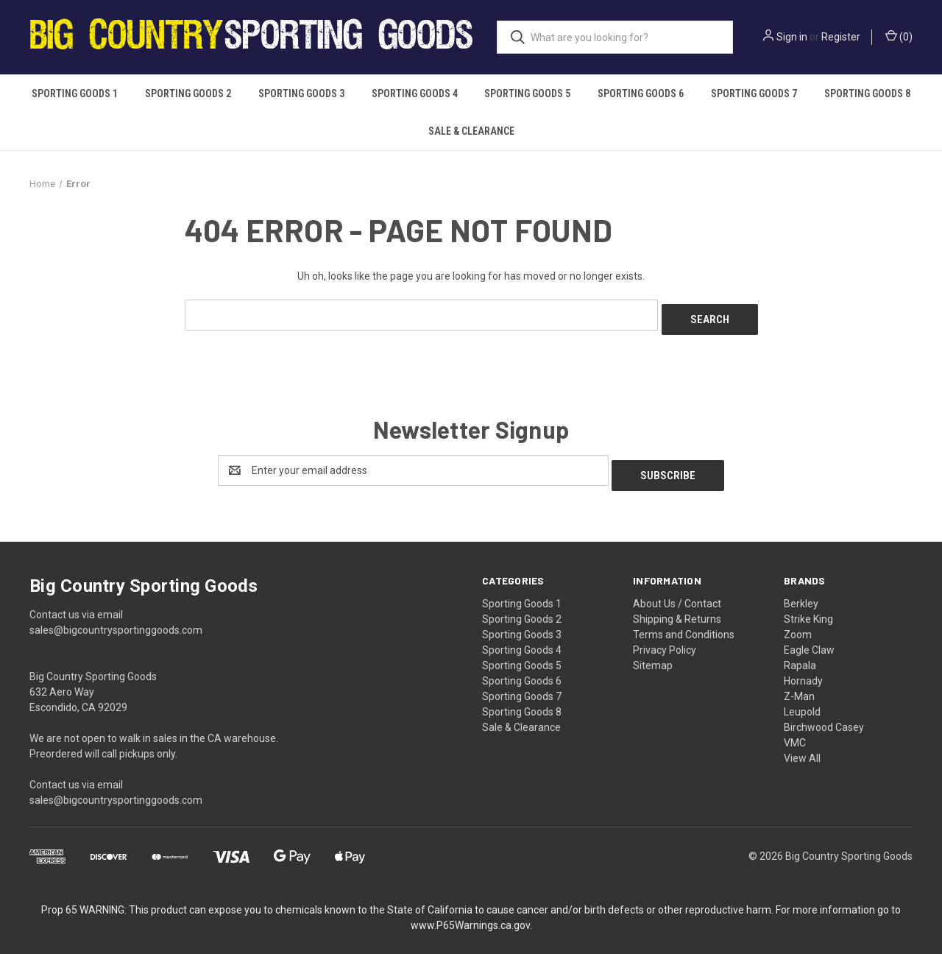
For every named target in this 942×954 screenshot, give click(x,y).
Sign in (791, 37)
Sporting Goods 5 (527, 93)
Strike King (808, 609)
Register (840, 37)
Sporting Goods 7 (754, 93)
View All (802, 748)
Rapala (800, 655)
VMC (795, 732)
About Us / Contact (677, 593)
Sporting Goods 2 (188, 93)
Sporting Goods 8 (867, 93)
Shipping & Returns (677, 609)
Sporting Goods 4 (415, 93)
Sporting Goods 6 (641, 93)
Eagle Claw (809, 640)
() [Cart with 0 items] (899, 36)
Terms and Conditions (683, 624)
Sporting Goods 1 (75, 93)
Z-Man (799, 686)
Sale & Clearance (471, 131)
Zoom (798, 624)
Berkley (801, 593)
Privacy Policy (664, 640)
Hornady (803, 670)
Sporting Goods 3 (301, 93)
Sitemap (653, 655)
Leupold (802, 701)
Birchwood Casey (824, 717)
